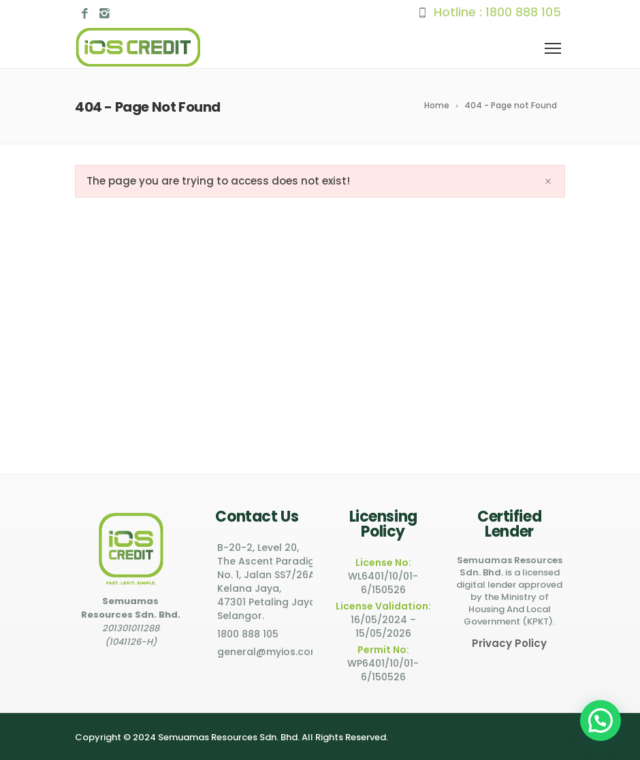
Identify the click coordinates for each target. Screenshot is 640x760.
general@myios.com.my (277, 652)
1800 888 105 (523, 11)
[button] (600, 720)
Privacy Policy (509, 643)
